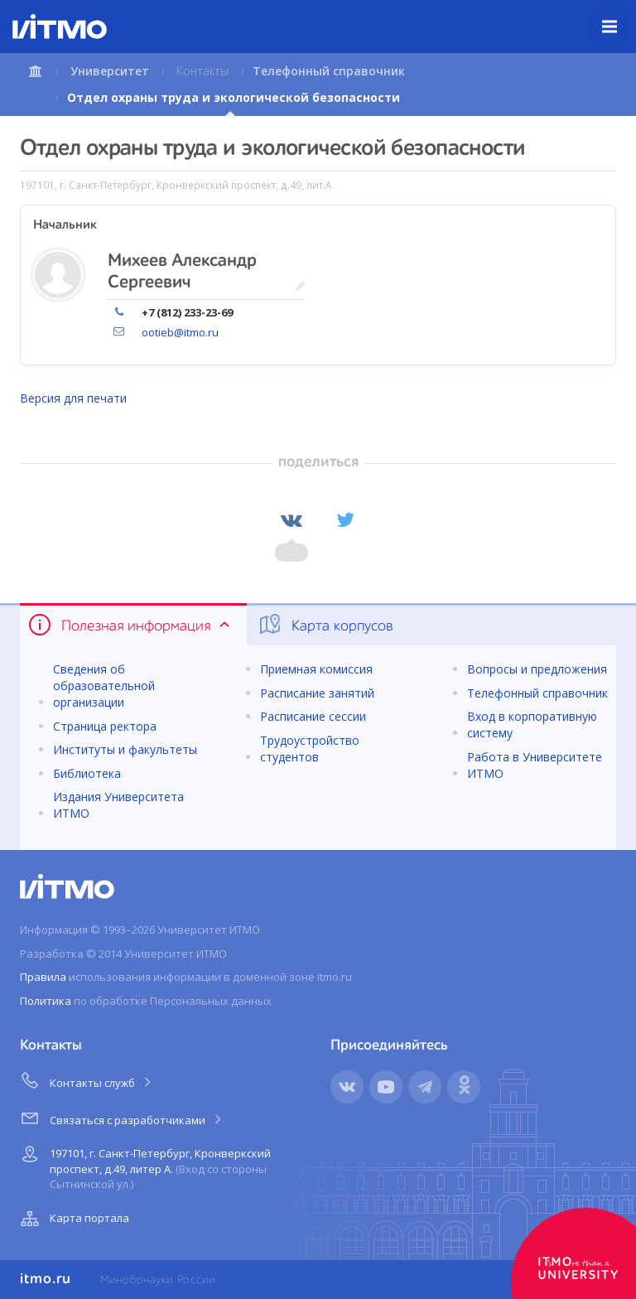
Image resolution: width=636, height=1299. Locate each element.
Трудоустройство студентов (309, 748)
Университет (109, 71)
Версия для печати (73, 398)
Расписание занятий (317, 693)
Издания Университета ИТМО (118, 805)
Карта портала (73, 1218)
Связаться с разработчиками (122, 1117)
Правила (43, 976)
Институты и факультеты (125, 749)
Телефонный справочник (329, 71)
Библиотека (87, 773)
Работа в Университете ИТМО (534, 765)
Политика (45, 1000)
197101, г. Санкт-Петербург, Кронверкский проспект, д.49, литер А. (144, 1166)
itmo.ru (45, 1279)
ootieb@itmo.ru (180, 332)
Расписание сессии (313, 716)
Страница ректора (105, 726)
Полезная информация (130, 624)
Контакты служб (87, 1080)
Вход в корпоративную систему (532, 724)
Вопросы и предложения (537, 669)
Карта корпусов (325, 624)
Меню (619, 14)
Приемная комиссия (316, 669)
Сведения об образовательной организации (104, 685)
